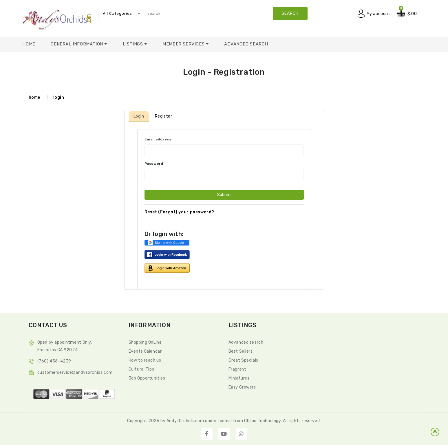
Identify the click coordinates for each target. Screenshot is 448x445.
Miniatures (239, 378)
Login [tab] (139, 116)
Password (154, 164)
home (34, 97)
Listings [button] (133, 44)
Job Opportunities (147, 378)
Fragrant (237, 369)
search (290, 13)
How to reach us (145, 360)
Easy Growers (242, 387)
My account (378, 13)
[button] (167, 243)
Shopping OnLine (145, 342)
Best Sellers (240, 351)
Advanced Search (246, 44)
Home (28, 44)
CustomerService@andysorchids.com (75, 372)
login (58, 97)
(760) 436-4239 (54, 361)
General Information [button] (77, 44)
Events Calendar (145, 351)
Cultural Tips (141, 369)
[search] (225, 13)
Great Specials (243, 360)
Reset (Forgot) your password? (179, 212)
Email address (158, 139)
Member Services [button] (184, 44)
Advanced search (246, 342)
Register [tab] (163, 116)
